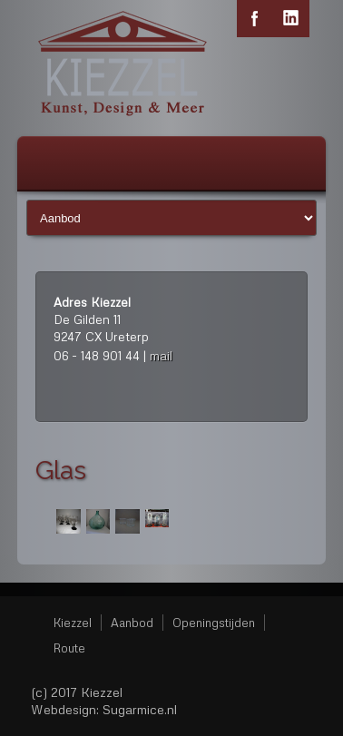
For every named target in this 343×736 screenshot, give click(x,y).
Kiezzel (73, 622)
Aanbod (132, 622)
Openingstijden (213, 622)
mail (161, 355)
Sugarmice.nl (140, 709)
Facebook (255, 18)
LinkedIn (291, 18)
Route (69, 648)
